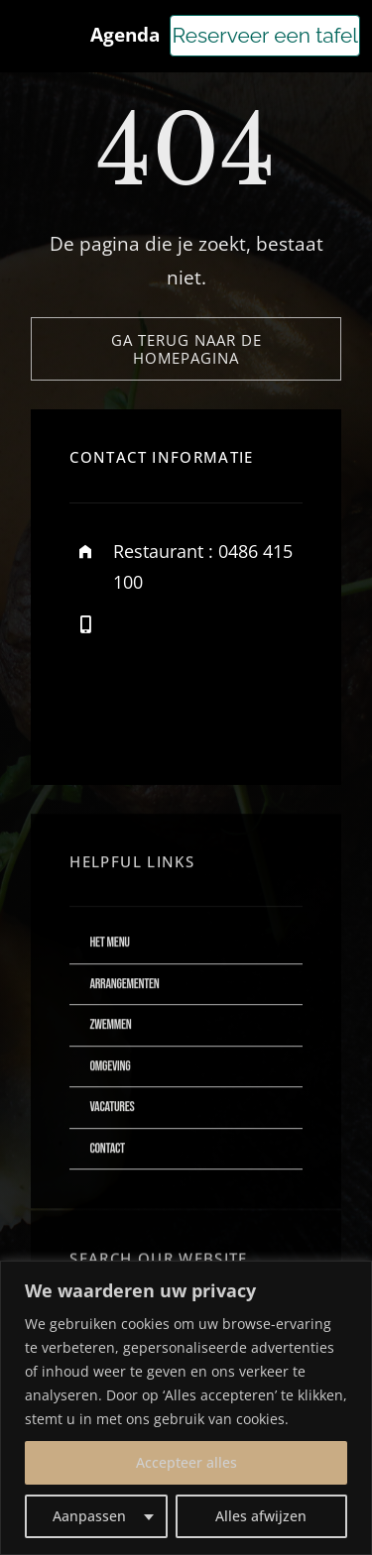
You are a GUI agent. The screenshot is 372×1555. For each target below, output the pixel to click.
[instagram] (201, 717)
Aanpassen (89, 1515)
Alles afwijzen (261, 1515)
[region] (186, 1408)
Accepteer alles (186, 1462)
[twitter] (146, 717)
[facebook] (91, 717)
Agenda (125, 35)
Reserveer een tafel (265, 35)
